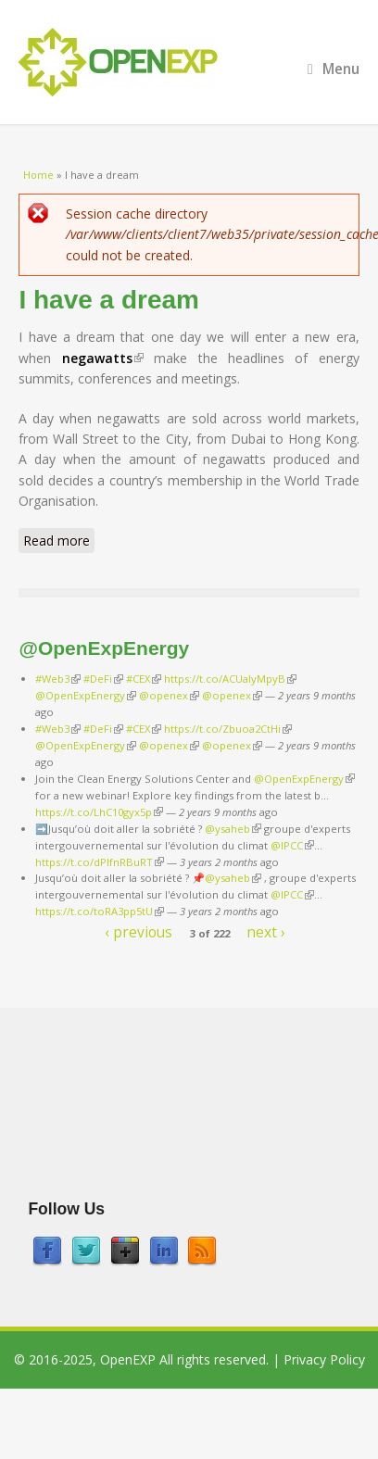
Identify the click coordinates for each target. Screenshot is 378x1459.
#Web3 (58, 678)
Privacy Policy (324, 1359)
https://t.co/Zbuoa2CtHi (228, 729)
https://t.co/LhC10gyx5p (99, 812)
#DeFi (103, 678)
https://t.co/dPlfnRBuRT (99, 862)
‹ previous (138, 931)
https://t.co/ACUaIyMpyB (230, 678)
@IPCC (292, 845)
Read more (58, 540)
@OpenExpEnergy (85, 695)
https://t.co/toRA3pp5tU (99, 911)
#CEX (143, 678)
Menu (333, 69)
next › (265, 931)
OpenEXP (128, 1359)
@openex (169, 695)
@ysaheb (233, 829)
